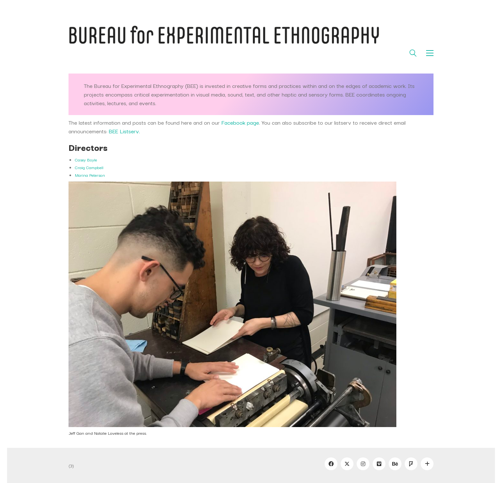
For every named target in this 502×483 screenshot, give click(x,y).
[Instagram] (363, 463)
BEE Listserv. (124, 131)
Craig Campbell (89, 167)
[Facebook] (331, 463)
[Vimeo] (379, 463)
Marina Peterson (90, 175)
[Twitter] (347, 463)
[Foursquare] (411, 463)
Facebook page (240, 122)
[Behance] (395, 463)
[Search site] (413, 54)
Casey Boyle (86, 159)
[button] (429, 53)
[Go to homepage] (251, 36)
